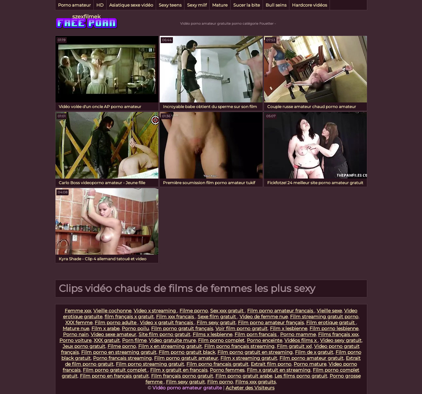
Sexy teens (170, 5)
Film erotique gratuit (331, 322)
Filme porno (193, 311)
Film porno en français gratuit (114, 376)
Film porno (220, 382)
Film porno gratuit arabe (243, 376)
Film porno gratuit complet (115, 370)
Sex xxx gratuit (227, 311)
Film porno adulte (116, 322)
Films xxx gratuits (255, 382)
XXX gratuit (107, 340)
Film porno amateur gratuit (311, 358)
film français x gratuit (129, 317)
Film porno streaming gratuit (150, 364)
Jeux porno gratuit (84, 346)
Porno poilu (135, 328)
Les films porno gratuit (301, 376)
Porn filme (134, 340)
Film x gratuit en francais (179, 370)
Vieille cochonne (112, 311)
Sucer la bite (246, 5)
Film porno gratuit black (187, 352)
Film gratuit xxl (294, 346)
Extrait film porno (271, 364)
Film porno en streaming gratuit (118, 352)
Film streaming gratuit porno (324, 317)
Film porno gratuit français (182, 328)
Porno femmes (227, 370)
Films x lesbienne (212, 334)
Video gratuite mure (172, 340)
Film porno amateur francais (280, 311)
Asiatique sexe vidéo (131, 5)
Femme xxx (78, 311)
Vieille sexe (329, 311)
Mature (220, 5)
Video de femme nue (264, 317)
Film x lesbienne (288, 328)
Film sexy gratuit (216, 322)
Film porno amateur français (271, 322)
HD (100, 5)
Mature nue (76, 328)
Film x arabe (105, 328)
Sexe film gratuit (217, 317)
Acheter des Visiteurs (250, 388)
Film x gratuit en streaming (278, 370)
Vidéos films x (301, 340)
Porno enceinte (264, 340)
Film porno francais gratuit (217, 364)
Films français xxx (338, 334)
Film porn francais (256, 334)
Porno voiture (75, 340)
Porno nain (75, 334)
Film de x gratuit (314, 352)
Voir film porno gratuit (241, 328)
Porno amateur (74, 5)
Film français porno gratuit (182, 376)
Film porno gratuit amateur (186, 358)
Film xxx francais (175, 317)
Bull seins (276, 5)
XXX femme (78, 322)
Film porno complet (221, 340)
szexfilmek (86, 17)
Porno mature (310, 364)
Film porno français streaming (239, 346)
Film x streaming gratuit (248, 358)
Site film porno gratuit (164, 334)
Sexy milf (197, 5)
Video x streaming (155, 311)
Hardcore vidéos (309, 5)
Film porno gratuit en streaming (255, 352)
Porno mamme (298, 334)
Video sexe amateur (113, 334)
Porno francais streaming (122, 358)
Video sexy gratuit (341, 340)
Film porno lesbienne (333, 328)
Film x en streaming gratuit (170, 346)
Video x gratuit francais (167, 322)
